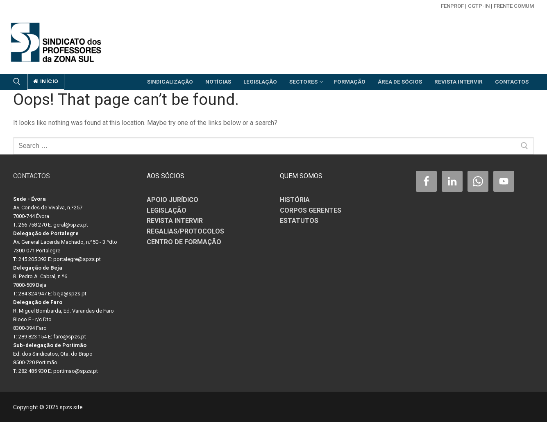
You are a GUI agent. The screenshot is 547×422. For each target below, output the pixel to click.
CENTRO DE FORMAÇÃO (184, 242)
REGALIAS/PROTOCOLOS (185, 231)
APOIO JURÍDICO (172, 200)
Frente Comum (514, 6)
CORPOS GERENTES (310, 210)
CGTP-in (479, 6)
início (46, 81)
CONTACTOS (31, 176)
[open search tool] (16, 81)
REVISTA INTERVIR (175, 221)
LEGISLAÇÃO (166, 210)
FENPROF (452, 6)
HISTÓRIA (295, 200)
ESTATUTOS (299, 221)
